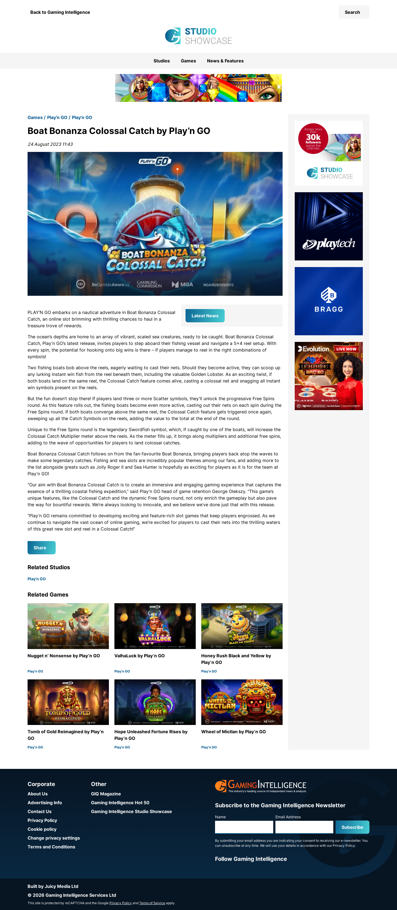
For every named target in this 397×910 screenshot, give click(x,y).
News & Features (225, 61)
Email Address (288, 816)
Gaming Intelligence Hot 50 (120, 802)
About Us (38, 793)
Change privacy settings (54, 838)
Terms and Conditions (51, 847)
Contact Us (40, 811)
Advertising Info (45, 802)
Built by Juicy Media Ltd (53, 886)
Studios (162, 61)
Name (220, 816)
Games (188, 61)
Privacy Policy (42, 820)
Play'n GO (57, 117)
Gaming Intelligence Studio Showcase (131, 811)
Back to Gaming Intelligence (60, 12)
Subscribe (352, 827)
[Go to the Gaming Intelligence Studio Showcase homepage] (198, 36)
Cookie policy (42, 829)
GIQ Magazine (106, 793)
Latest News (205, 315)
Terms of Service (152, 903)
